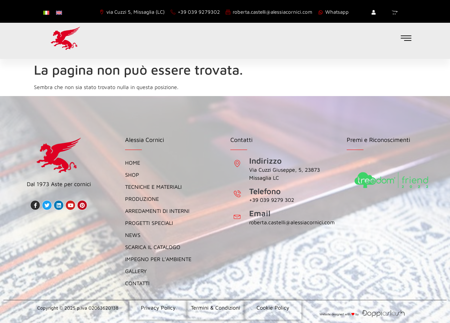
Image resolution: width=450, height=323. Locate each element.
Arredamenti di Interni (158, 211)
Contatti (137, 283)
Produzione (142, 199)
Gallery (136, 271)
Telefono (265, 191)
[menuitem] (46, 12)
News (132, 235)
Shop (132, 175)
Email (259, 213)
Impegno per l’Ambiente (158, 259)
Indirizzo (265, 160)
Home (132, 163)
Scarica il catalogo (152, 247)
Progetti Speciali (149, 223)
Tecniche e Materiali (153, 187)
